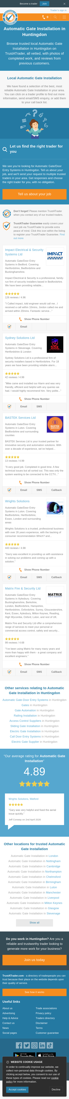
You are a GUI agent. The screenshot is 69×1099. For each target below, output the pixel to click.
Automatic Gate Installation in (34, 855)
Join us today (34, 960)
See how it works (34, 992)
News (5, 1028)
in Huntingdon (34, 699)
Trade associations (46, 1008)
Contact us (8, 1023)
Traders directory (45, 1018)
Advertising (8, 1013)
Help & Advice (10, 1018)
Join (43, 3)
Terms (39, 1028)
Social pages (9, 1033)
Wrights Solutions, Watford (24, 799)
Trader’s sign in (58, 10)
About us (7, 1008)
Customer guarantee (47, 1033)
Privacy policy (43, 1013)
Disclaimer (42, 1023)
